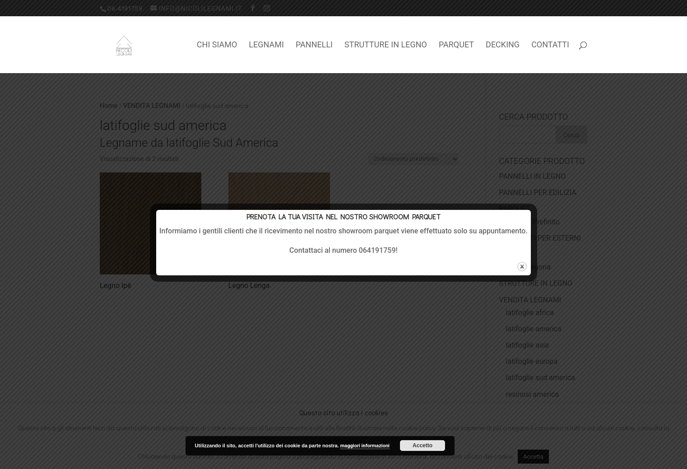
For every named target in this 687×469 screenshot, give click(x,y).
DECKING (503, 45)
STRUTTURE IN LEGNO (385, 45)
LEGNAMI (266, 45)
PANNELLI (314, 45)
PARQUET (456, 45)
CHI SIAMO (217, 45)
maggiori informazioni (365, 446)
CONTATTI (550, 45)
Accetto (422, 445)
